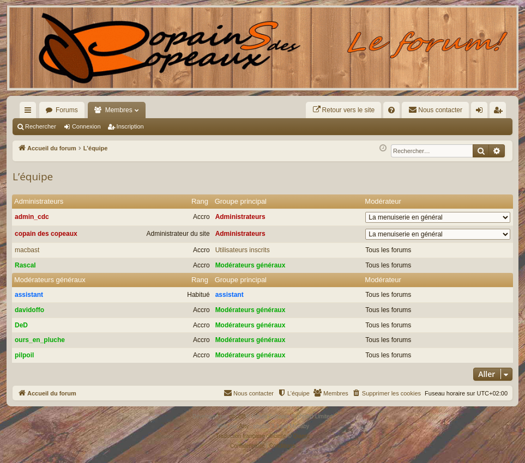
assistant (29, 294)
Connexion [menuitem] (481, 112)
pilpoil (24, 355)
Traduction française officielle (251, 436)
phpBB (238, 416)
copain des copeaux (46, 233)
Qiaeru (301, 436)
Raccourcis (30, 112)
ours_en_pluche (40, 340)
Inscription (130, 126)
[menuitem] (344, 110)
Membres (118, 110)
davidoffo (29, 310)
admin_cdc (32, 217)
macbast (27, 250)
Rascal (25, 265)
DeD (21, 325)
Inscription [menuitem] (500, 112)
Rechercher (40, 126)
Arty (244, 426)
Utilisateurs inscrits (242, 250)
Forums (67, 110)
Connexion (86, 126)
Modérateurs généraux (250, 265)
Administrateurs (38, 201)
